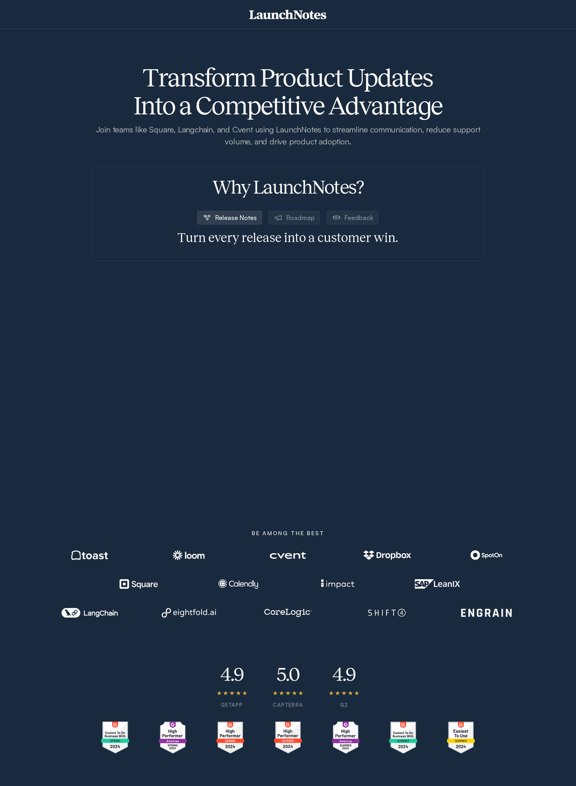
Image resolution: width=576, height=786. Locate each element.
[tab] (229, 217)
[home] (287, 14)
